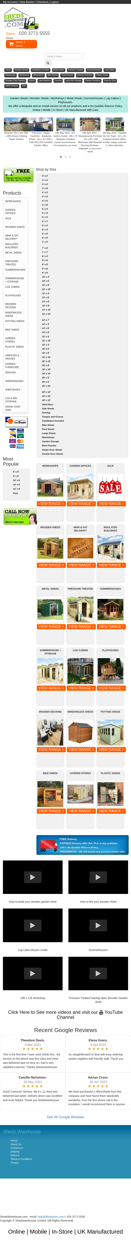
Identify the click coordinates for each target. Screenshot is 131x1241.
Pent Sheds (48, 429)
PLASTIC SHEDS (14, 347)
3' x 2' (45, 176)
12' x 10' (46, 310)
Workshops (48, 437)
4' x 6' (45, 201)
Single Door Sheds (52, 450)
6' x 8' (45, 238)
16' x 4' (46, 345)
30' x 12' (46, 400)
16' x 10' (46, 357)
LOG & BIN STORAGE (11, 400)
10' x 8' (16, 484)
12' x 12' (46, 314)
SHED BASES (12, 389)
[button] (60, 157)
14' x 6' (46, 328)
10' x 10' (46, 289)
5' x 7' (45, 221)
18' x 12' (46, 373)
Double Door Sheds (52, 454)
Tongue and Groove (52, 417)
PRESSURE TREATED (11, 263)
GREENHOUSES (14, 381)
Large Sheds (49, 433)
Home (14, 1140)
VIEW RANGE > (51, 504)
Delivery (15, 1151)
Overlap (46, 412)
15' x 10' (46, 340)
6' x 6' (45, 233)
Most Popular (49, 445)
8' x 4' (45, 256)
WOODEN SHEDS (15, 227)
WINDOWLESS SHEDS (13, 314)
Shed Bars (47, 404)
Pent (15, 493)
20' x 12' (46, 392)
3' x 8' (45, 188)
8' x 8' (45, 264)
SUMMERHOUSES (15, 269)
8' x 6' (16, 476)
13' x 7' (46, 320)
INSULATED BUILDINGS (11, 246)
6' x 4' (16, 472)
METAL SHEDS (13, 252)
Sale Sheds (48, 408)
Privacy (15, 1162)
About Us (16, 1144)
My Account (10, 2)
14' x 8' (46, 332)
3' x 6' (45, 184)
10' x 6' (16, 480)
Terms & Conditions (21, 1159)
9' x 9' (45, 273)
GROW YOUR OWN (12, 408)
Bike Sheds (48, 425)
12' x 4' (46, 293)
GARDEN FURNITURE (12, 366)
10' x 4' (46, 277)
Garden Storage (50, 441)
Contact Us (17, 1148)
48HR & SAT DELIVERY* (12, 237)
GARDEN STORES (10, 340)
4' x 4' (45, 196)
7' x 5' (45, 242)
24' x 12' (46, 396)
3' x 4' (45, 180)
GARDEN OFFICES (10, 212)
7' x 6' (45, 248)
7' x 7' (45, 252)
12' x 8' (16, 489)
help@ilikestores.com (51, 1216)
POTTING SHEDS (14, 321)
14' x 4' (46, 324)
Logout (54, 2)
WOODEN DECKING (10, 306)
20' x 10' (46, 386)
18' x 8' (46, 365)
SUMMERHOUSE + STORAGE (14, 280)
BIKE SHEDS (12, 329)
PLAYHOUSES (13, 295)
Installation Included (53, 421)
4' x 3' (45, 192)
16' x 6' (46, 349)
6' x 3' (45, 225)
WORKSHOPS (13, 201)
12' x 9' (46, 305)
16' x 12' (46, 361)
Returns (15, 1155)
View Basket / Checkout (33, 2)
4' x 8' (45, 205)
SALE (8, 218)
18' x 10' (46, 369)
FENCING (10, 372)
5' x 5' (45, 217)
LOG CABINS (12, 287)
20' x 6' (46, 377)
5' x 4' (45, 213)
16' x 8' (46, 353)
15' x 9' (46, 336)
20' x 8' (46, 382)
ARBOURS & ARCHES (12, 357)
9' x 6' (45, 268)
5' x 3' (45, 209)
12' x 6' (46, 297)
